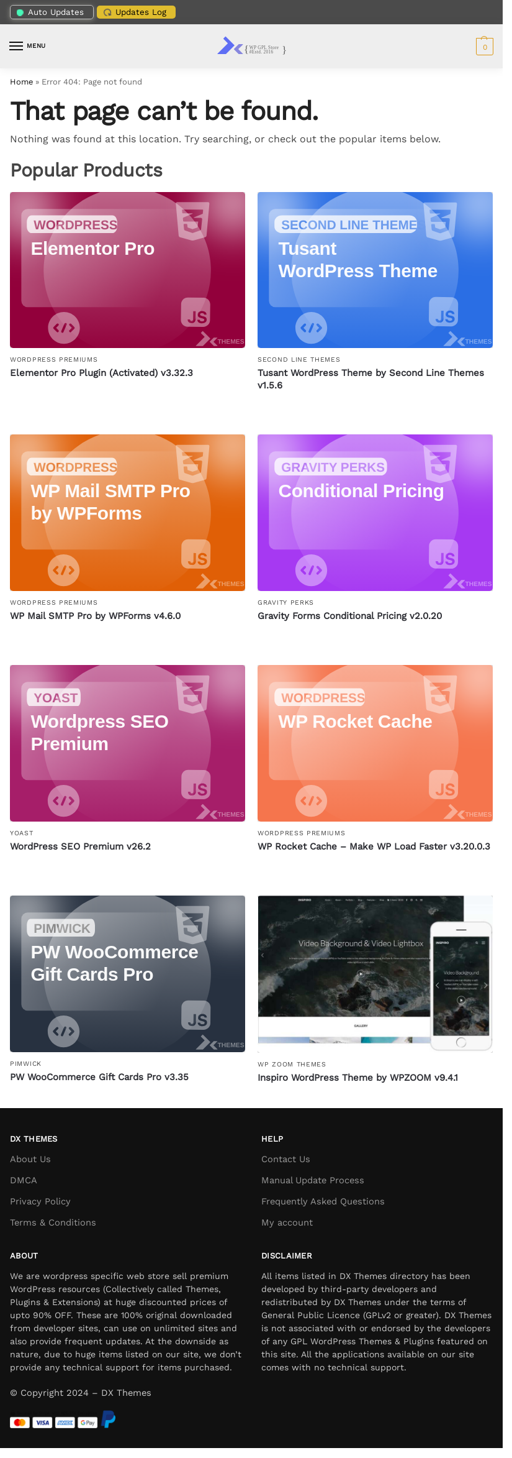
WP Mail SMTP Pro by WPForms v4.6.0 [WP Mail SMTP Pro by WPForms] (95, 615)
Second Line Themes (299, 359)
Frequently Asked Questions (323, 1201)
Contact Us (285, 1159)
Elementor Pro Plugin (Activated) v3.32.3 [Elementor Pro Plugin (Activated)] (101, 372)
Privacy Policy (40, 1201)
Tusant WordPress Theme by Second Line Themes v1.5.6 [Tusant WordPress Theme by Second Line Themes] (371, 379)
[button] (483, 46)
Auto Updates (50, 12)
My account (287, 1222)
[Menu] (28, 46)
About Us (30, 1159)
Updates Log (133, 12)
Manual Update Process (312, 1180)
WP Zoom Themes (292, 1064)
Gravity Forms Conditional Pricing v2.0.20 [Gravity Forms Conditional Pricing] (350, 615)
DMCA (23, 1180)
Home (21, 81)
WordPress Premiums (54, 359)
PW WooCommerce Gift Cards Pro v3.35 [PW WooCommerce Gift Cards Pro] (99, 1077)
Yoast (22, 833)
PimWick (26, 1064)
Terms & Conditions (53, 1222)
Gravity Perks (286, 602)
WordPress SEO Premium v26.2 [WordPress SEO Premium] (80, 846)
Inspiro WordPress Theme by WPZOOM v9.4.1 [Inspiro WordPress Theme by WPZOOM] (358, 1077)
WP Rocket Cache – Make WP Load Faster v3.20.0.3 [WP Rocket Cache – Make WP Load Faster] (374, 846)
